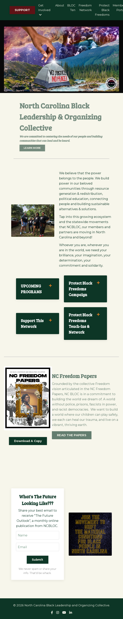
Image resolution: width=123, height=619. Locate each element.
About (59, 5)
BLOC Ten (71, 8)
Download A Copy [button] (28, 441)
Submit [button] (37, 559)
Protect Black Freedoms (102, 10)
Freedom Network (85, 8)
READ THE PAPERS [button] (71, 442)
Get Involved (44, 10)
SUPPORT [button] (22, 10)
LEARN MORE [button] (34, 146)
